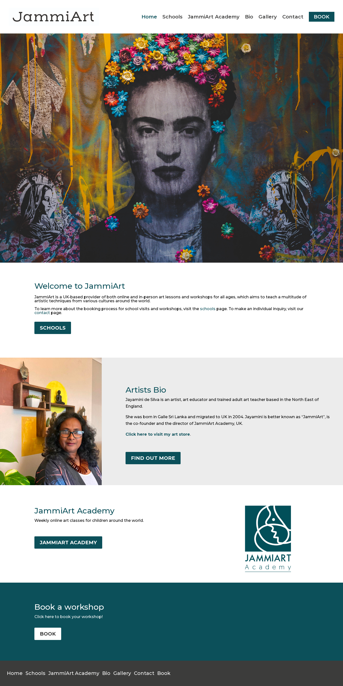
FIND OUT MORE (153, 458)
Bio (249, 17)
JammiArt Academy (214, 17)
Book (164, 673)
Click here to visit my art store (158, 434)
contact (42, 312)
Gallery (267, 17)
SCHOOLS (53, 328)
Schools (172, 17)
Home (149, 17)
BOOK (321, 17)
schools (207, 308)
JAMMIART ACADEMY (68, 542)
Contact (292, 17)
